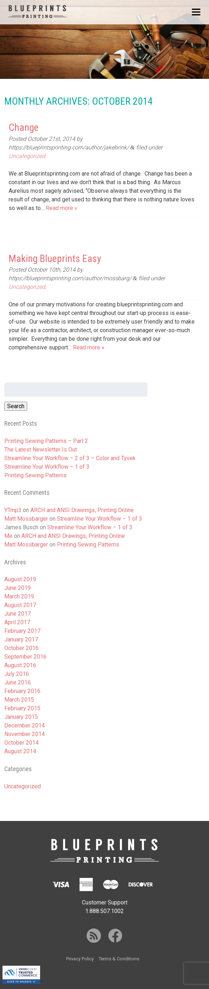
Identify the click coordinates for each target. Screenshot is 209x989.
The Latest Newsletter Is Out (40, 449)
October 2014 (21, 742)
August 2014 (20, 751)
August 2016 (20, 665)
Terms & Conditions (119, 958)
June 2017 (17, 613)
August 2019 (20, 579)
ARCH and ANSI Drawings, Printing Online (82, 510)
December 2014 (24, 725)
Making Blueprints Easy (55, 258)
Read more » (61, 208)
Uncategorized (27, 156)
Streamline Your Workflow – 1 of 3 (46, 466)
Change (24, 127)
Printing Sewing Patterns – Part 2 (46, 441)
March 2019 (19, 596)
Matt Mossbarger (26, 518)
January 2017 (21, 639)
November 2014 (24, 734)
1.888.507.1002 (104, 911)
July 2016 (16, 673)
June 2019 (17, 587)
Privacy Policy (80, 958)
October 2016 (21, 648)
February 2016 (22, 691)
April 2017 (17, 622)
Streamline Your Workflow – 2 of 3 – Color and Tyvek (70, 458)
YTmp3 (12, 510)
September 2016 (25, 656)
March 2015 (19, 699)
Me (8, 535)
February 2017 (22, 630)
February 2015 (22, 708)
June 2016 (17, 682)
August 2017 (20, 605)
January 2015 (21, 716)
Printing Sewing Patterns (35, 475)
